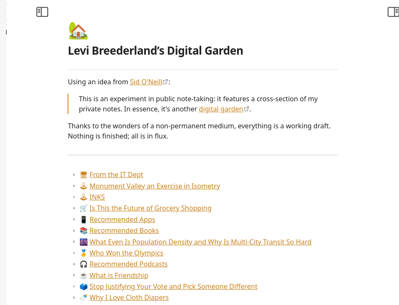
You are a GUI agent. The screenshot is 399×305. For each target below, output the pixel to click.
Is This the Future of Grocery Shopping (211, 208)
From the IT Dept (176, 174)
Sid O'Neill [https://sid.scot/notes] (211, 81)
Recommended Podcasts (189, 264)
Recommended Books (184, 230)
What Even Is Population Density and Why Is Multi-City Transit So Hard (261, 242)
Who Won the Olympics (187, 253)
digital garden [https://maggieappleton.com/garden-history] (286, 109)
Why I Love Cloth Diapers (189, 297)
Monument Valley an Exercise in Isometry (215, 186)
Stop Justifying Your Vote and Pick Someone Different (233, 286)
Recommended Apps (183, 219)
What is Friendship (179, 275)
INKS (157, 197)
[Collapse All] (69, 32)
